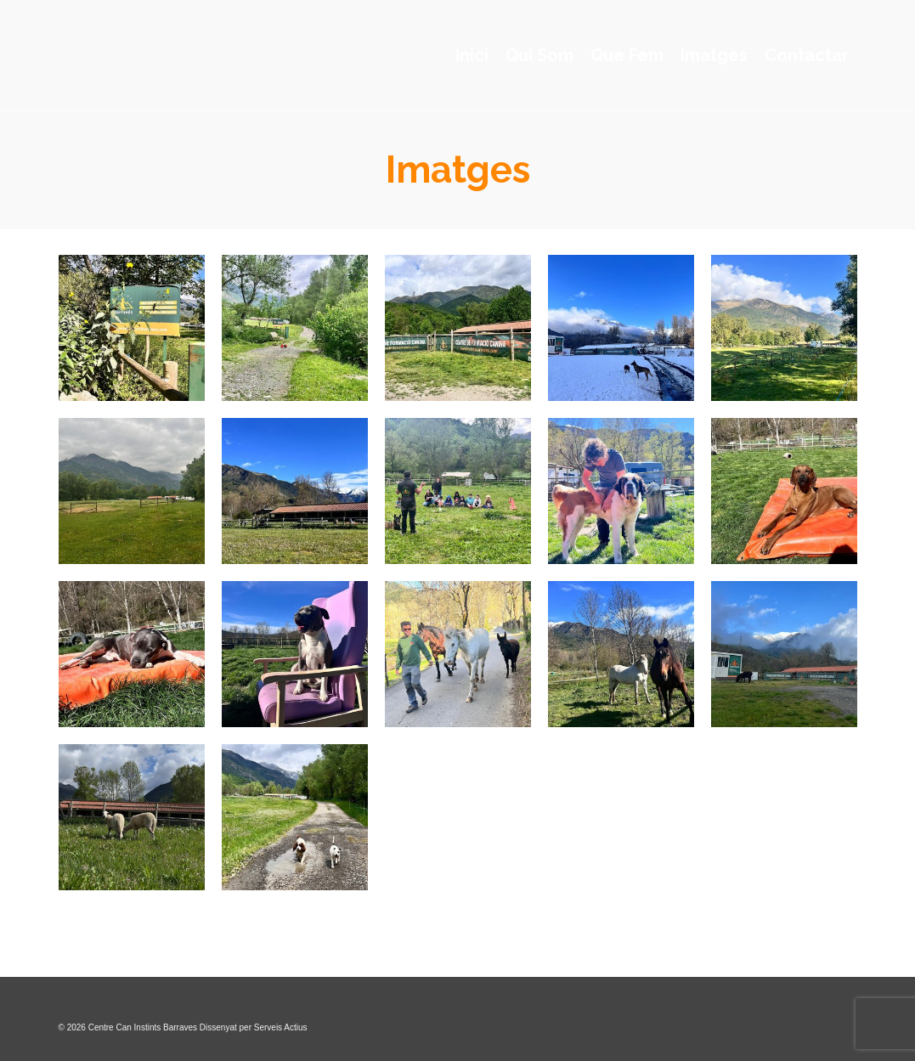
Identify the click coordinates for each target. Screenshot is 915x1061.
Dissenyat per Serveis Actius (254, 1027)
